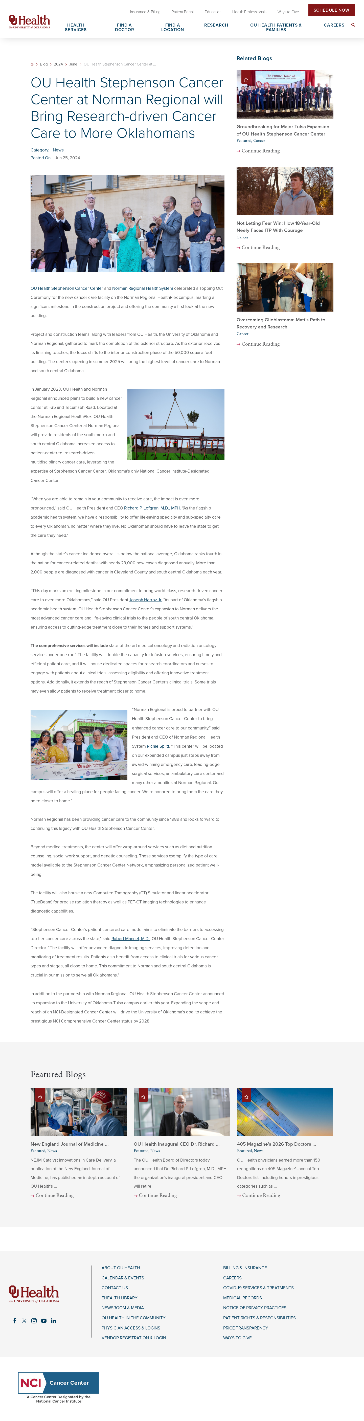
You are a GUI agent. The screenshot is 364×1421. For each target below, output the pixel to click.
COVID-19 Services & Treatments (258, 1288)
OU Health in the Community (134, 1318)
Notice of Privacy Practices (254, 1308)
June (73, 64)
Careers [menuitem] (334, 25)
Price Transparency (245, 1328)
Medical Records (242, 1298)
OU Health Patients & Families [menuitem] (276, 27)
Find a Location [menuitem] (172, 27)
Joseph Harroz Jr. (145, 600)
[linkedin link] (53, 1321)
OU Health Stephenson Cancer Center (67, 288)
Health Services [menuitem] (76, 27)
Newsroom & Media (123, 1308)
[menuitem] (353, 25)
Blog (44, 64)
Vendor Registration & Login (134, 1338)
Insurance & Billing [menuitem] (145, 12)
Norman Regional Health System (142, 288)
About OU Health (121, 1268)
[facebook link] (15, 1321)
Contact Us (115, 1288)
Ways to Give (237, 1338)
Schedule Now (332, 10)
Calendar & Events (123, 1278)
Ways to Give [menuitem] (288, 12)
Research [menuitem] (216, 25)
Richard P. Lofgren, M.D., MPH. (152, 508)
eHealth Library (120, 1298)
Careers (232, 1278)
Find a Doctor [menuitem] (124, 27)
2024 (58, 64)
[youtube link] (44, 1321)
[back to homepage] (32, 64)
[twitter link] (24, 1321)
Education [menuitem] (213, 12)
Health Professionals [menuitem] (249, 12)
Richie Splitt (158, 746)
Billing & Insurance (245, 1268)
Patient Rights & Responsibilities (259, 1318)
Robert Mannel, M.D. (130, 938)
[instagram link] (34, 1321)
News (58, 150)
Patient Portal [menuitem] (183, 12)
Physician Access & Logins (131, 1328)
